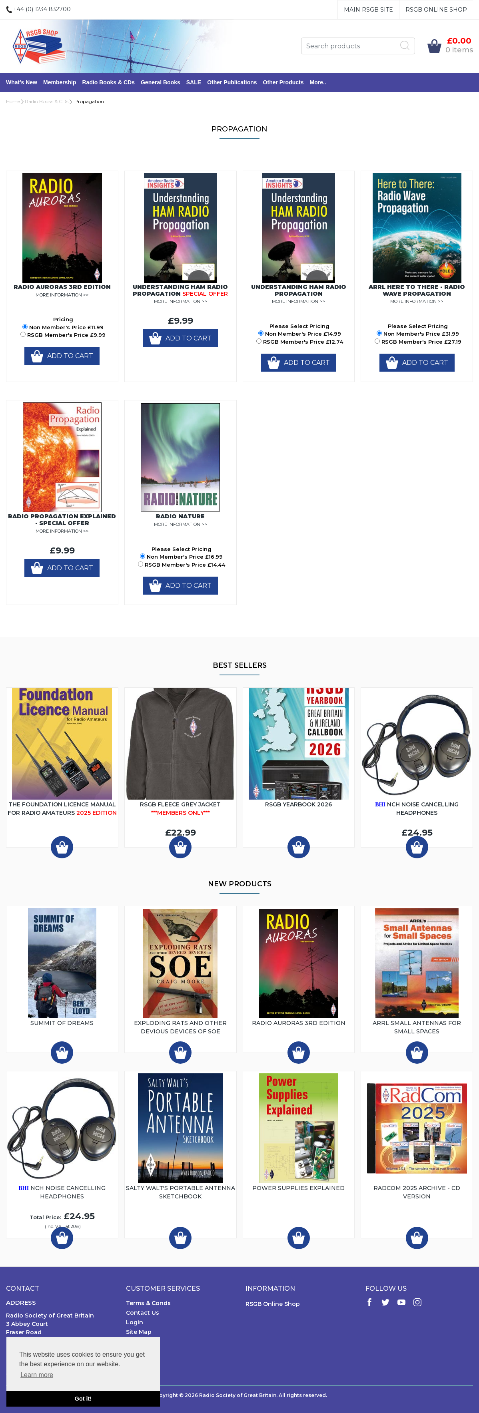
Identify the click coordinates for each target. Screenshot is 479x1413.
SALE (193, 82)
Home (13, 101)
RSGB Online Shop (436, 9)
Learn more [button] (36, 1374)
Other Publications (232, 82)
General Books (160, 82)
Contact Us (142, 1312)
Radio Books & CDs (108, 82)
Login (134, 1322)
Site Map (139, 1331)
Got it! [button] (83, 1398)
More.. (318, 82)
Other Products (283, 82)
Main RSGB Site (368, 9)
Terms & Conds (148, 1303)
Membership (59, 82)
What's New (21, 82)
